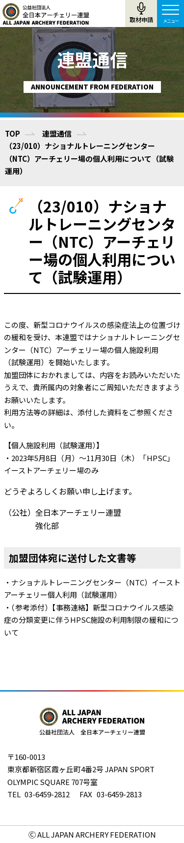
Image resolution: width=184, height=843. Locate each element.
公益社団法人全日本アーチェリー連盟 (45, 13)
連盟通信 (57, 133)
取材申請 (141, 19)
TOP (12, 133)
